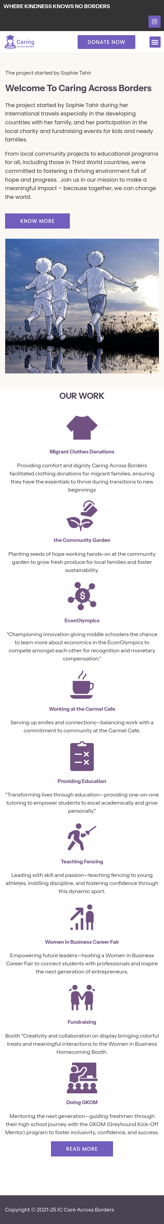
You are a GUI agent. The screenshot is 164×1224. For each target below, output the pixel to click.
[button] (155, 42)
